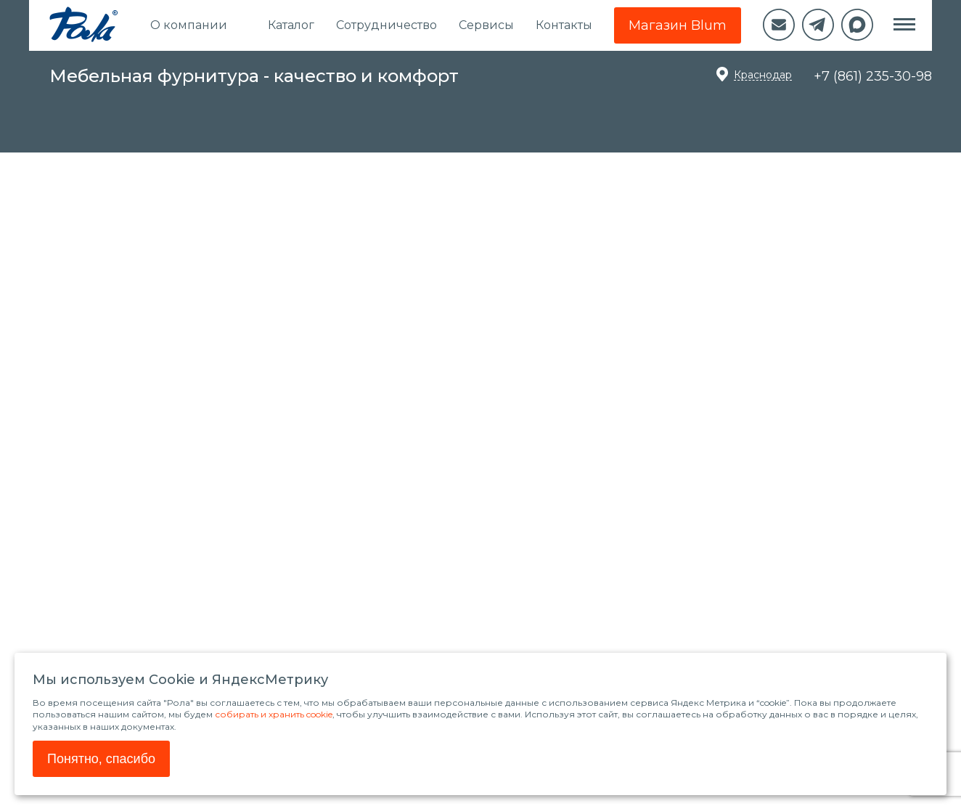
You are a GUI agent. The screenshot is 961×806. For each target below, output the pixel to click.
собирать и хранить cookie (273, 714)
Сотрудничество (386, 25)
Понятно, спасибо (101, 759)
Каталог (291, 25)
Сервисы (486, 25)
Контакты (564, 25)
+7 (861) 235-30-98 (873, 76)
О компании (188, 25)
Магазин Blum (678, 25)
